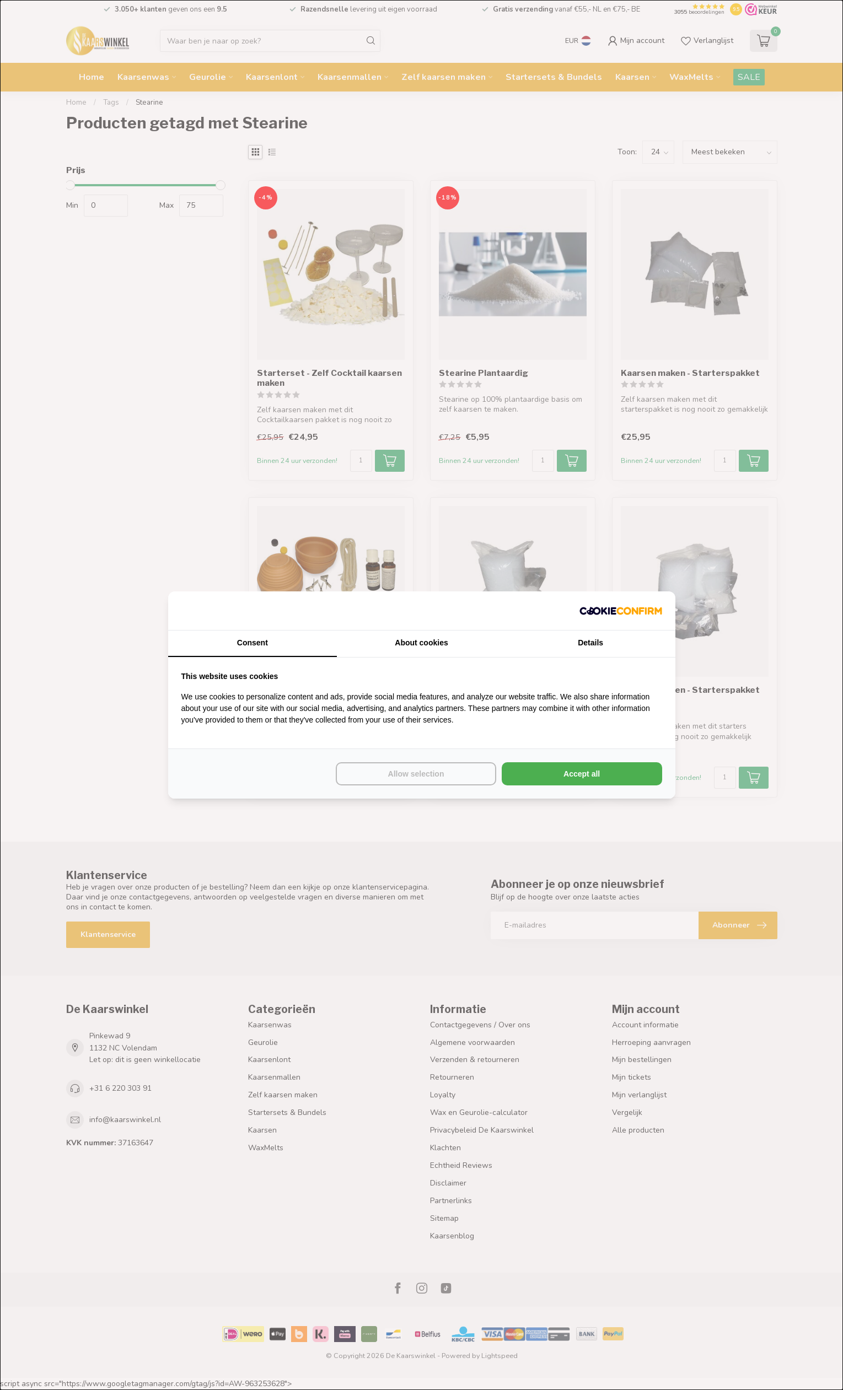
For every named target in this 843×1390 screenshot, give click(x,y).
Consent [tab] (252, 642)
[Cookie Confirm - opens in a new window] (620, 611)
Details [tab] (590, 642)
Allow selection (416, 773)
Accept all (581, 773)
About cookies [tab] (421, 642)
